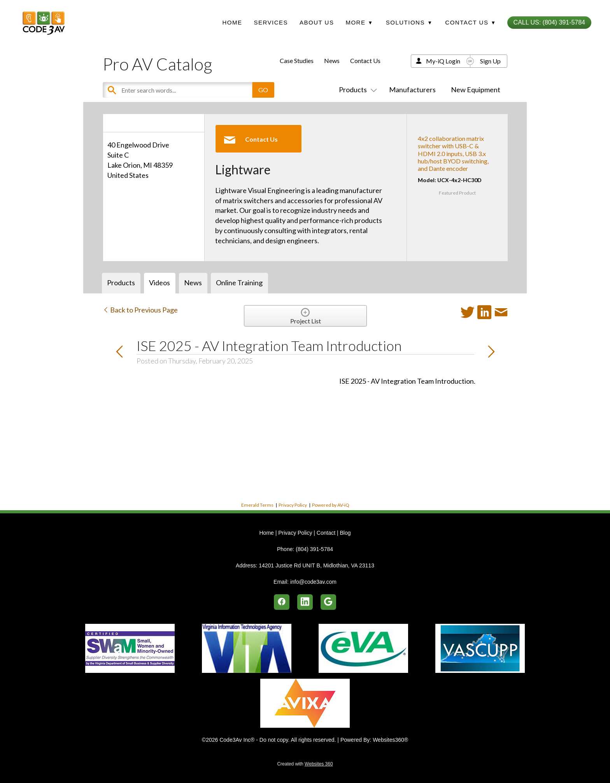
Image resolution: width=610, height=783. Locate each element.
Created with (305, 764)
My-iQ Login (443, 61)
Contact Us (365, 60)
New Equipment (475, 89)
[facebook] (281, 602)
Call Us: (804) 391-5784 (549, 22)
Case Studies (297, 60)
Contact (326, 533)
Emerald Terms (257, 505)
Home (232, 22)
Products (356, 89)
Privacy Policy (293, 505)
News (332, 60)
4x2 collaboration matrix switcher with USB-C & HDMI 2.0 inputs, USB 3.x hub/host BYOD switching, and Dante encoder (453, 153)
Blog (345, 533)
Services (271, 22)
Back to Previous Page (140, 309)
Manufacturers (412, 89)
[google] (328, 602)
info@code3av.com (313, 582)
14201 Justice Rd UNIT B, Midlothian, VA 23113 (316, 565)
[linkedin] (305, 602)
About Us (317, 22)
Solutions (409, 22)
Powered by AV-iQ (330, 505)
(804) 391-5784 (314, 549)
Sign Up (490, 61)
